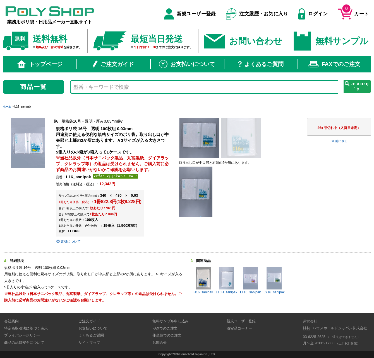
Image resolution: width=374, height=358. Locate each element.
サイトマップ (89, 342)
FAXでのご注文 (334, 64)
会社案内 (11, 321)
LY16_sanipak (273, 280)
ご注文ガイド (113, 64)
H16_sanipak (203, 280)
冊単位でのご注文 (166, 335)
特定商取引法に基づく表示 (26, 328)
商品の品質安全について (24, 342)
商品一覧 (33, 86)
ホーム (7, 106)
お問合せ (159, 342)
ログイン (313, 14)
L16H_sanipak (226, 280)
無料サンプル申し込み (170, 321)
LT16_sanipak (250, 280)
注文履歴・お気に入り (257, 14)
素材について (68, 241)
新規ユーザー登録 (190, 14)
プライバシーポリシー (22, 335)
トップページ (40, 64)
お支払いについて (187, 64)
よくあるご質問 (261, 64)
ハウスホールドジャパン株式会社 (340, 328)
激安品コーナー (239, 328)
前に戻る (339, 141)
